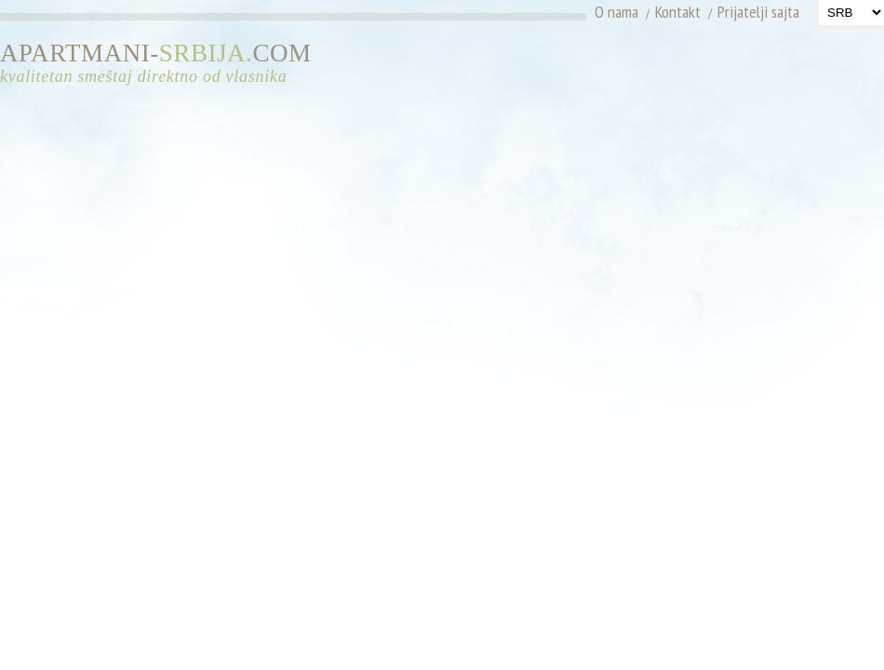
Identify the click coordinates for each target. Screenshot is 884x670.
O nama (616, 11)
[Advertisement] (745, 158)
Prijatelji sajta (758, 11)
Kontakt (678, 11)
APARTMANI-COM (163, 63)
